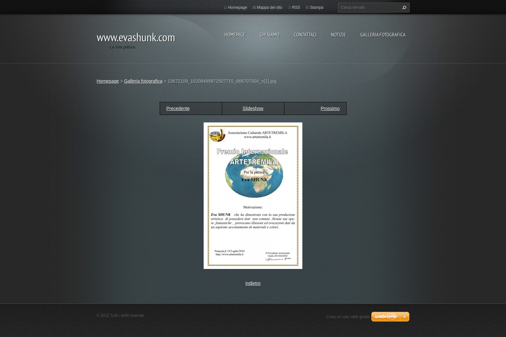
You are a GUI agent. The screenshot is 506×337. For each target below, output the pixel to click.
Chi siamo (270, 34)
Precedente (178, 108)
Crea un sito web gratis (348, 316)
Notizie (338, 34)
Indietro (253, 283)
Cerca (403, 7)
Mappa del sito (269, 7)
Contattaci (305, 34)
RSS (296, 7)
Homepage (234, 34)
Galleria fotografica (383, 34)
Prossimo (330, 108)
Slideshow (253, 108)
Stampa (316, 7)
